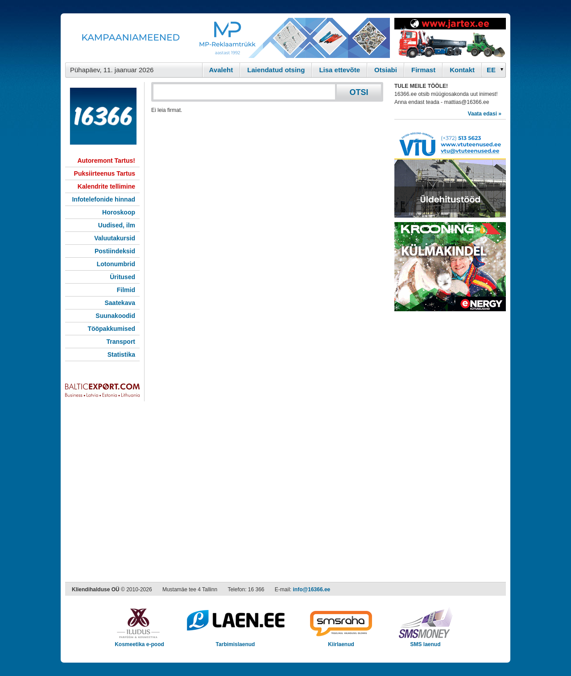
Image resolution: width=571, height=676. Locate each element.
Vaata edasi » (484, 114)
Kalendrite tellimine (106, 186)
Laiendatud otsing (276, 70)
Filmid (126, 289)
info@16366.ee (312, 589)
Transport (120, 341)
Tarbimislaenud (235, 641)
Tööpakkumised (111, 328)
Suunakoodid (115, 315)
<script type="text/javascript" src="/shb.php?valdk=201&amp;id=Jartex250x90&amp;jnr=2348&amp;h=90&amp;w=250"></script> (450, 38)
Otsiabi (385, 70)
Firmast (423, 70)
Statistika (121, 354)
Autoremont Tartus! (106, 160)
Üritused (122, 276)
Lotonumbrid (116, 264)
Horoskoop (118, 212)
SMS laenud (425, 641)
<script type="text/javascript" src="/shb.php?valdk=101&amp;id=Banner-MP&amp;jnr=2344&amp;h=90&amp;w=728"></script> (227, 38)
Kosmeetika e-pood (139, 641)
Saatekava (119, 302)
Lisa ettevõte (339, 70)
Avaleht (221, 70)
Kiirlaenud (341, 641)
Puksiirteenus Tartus (104, 173)
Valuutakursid (114, 238)
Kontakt (462, 70)
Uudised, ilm (116, 225)
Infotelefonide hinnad (103, 199)
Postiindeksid (115, 251)
